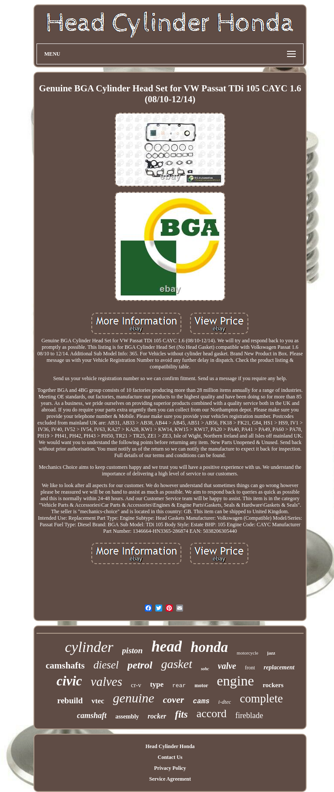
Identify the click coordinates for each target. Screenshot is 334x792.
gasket (176, 664)
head (166, 646)
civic (69, 680)
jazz (271, 652)
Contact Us (169, 757)
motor (201, 685)
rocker (157, 716)
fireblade (249, 715)
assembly (127, 716)
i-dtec (224, 701)
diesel (106, 665)
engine (235, 680)
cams (201, 701)
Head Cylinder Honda (169, 746)
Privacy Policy (170, 768)
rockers (273, 685)
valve (227, 666)
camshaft (92, 715)
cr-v (136, 685)
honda (209, 647)
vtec (97, 701)
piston (132, 650)
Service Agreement (170, 779)
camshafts (65, 665)
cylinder (89, 647)
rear (179, 685)
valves (106, 681)
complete (261, 698)
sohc (205, 668)
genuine (133, 698)
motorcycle (247, 652)
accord (212, 713)
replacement (279, 667)
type (157, 684)
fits (181, 714)
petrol (139, 665)
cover (173, 699)
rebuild (70, 700)
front (250, 668)
